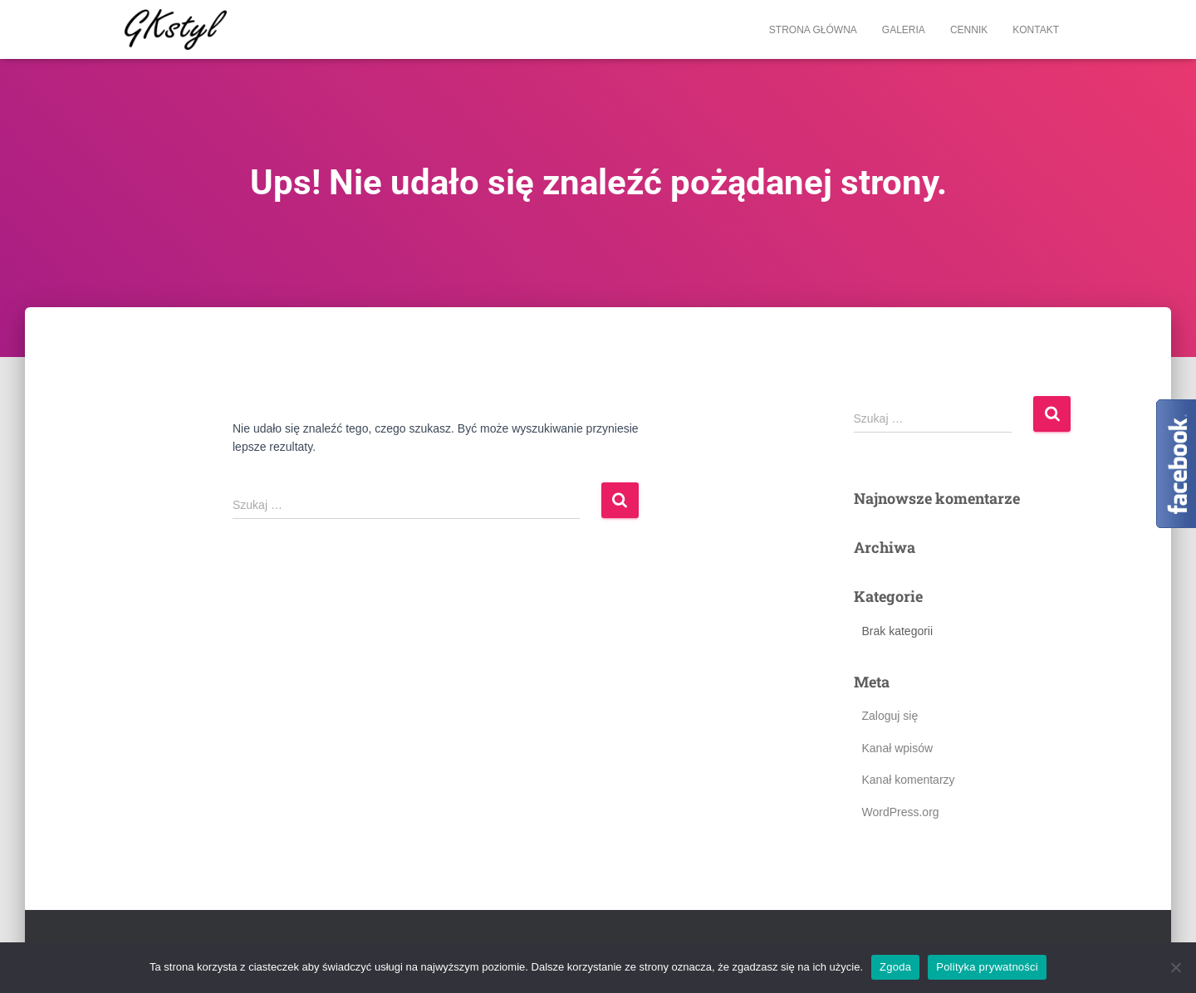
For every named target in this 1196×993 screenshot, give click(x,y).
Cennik (969, 30)
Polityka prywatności (987, 967)
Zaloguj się (890, 715)
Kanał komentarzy (908, 779)
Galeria (903, 30)
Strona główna (813, 30)
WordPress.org (900, 812)
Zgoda (895, 967)
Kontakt (1035, 30)
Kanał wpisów (898, 748)
